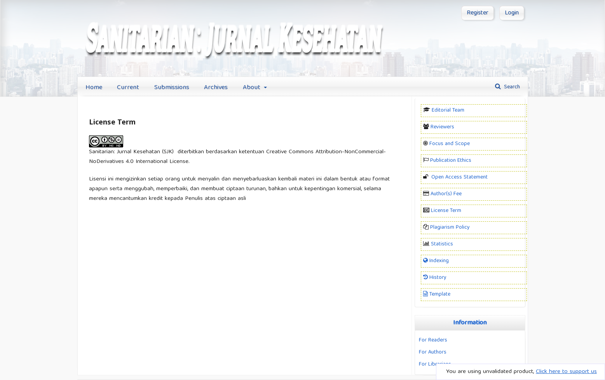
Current (128, 87)
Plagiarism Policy (450, 227)
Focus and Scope (449, 144)
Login (512, 13)
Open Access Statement (459, 177)
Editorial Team (448, 110)
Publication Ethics (450, 160)
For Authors (432, 352)
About (252, 87)
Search (511, 87)
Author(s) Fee (446, 194)
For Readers (433, 340)
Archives (216, 87)
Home (93, 87)
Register (477, 13)
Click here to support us (566, 372)
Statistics (442, 244)
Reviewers (442, 127)
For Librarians (435, 364)
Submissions (171, 87)
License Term (446, 210)
